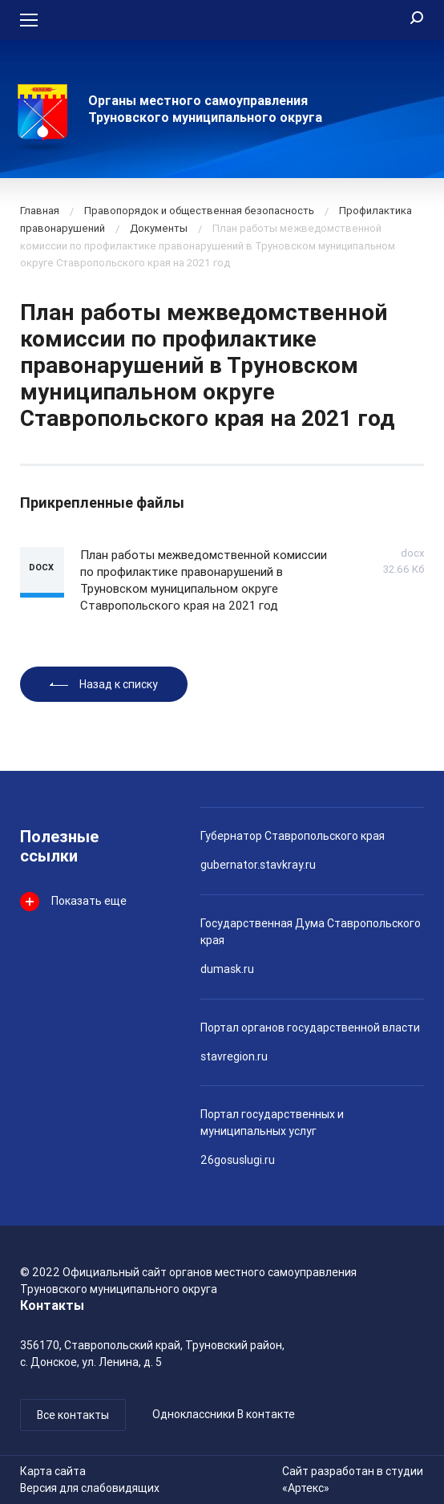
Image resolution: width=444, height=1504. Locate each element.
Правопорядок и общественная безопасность (199, 211)
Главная (39, 211)
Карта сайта (53, 1471)
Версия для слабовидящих (89, 1488)
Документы (159, 228)
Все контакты (73, 1415)
